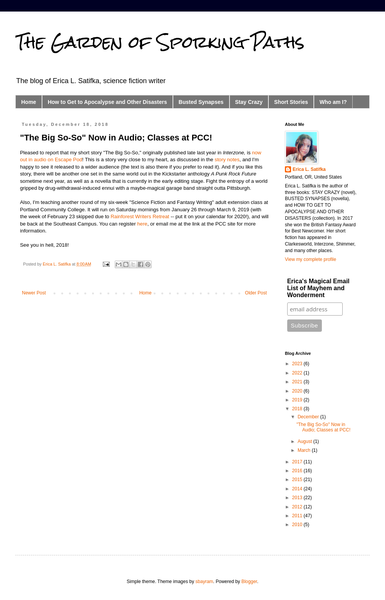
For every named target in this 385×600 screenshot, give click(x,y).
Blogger (249, 581)
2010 (298, 524)
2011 (298, 515)
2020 (298, 391)
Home (28, 102)
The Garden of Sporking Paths (160, 42)
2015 (298, 479)
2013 (298, 497)
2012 (298, 507)
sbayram (204, 581)
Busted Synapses (201, 102)
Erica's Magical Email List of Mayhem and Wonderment (318, 288)
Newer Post (34, 293)
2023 (298, 363)
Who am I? (333, 102)
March (305, 450)
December (309, 416)
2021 (298, 381)
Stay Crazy (249, 102)
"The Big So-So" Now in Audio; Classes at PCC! (323, 427)
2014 (298, 488)
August (305, 441)
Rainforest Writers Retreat (139, 216)
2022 (298, 373)
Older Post (256, 293)
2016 (298, 470)
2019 (298, 400)
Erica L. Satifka (309, 169)
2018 (298, 408)
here (142, 224)
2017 (298, 462)
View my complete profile (310, 259)
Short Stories (291, 102)
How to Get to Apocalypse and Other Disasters (107, 102)
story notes (227, 159)
